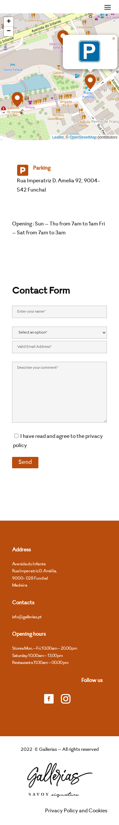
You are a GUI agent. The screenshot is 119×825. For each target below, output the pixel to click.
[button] (17, 99)
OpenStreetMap (82, 137)
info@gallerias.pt (27, 617)
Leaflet (57, 137)
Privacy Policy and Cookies (76, 811)
